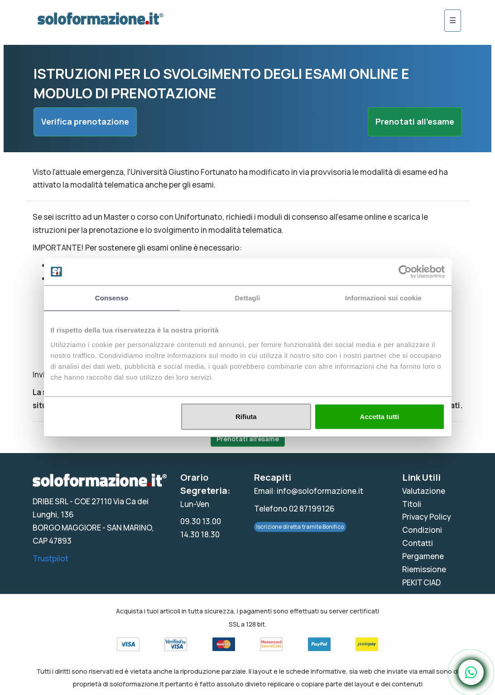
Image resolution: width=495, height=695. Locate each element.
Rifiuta (246, 416)
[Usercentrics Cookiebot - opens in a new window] (405, 272)
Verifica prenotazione (85, 121)
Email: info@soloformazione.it (308, 491)
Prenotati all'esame (414, 121)
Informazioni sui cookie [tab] (383, 298)
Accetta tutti (379, 416)
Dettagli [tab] (247, 298)
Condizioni (422, 530)
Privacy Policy (426, 517)
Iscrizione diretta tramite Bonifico (300, 527)
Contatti (417, 543)
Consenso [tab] (111, 298)
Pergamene (423, 556)
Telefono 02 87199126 (294, 508)
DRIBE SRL (50, 501)
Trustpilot (50, 558)
